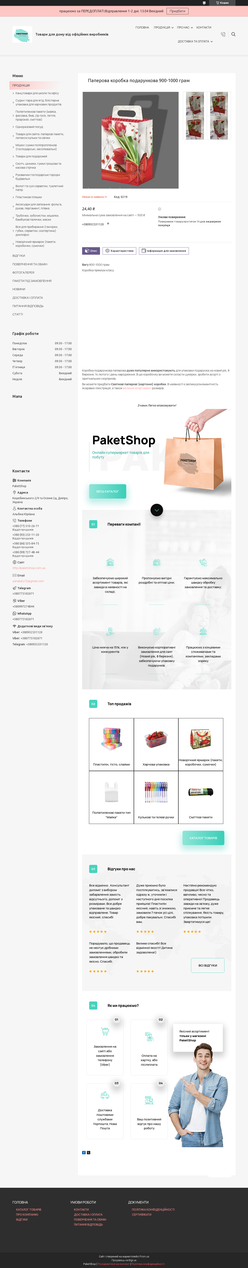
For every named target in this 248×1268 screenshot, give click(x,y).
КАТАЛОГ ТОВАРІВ (28, 1209)
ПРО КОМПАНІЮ (27, 1214)
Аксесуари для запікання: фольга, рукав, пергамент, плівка (39, 206)
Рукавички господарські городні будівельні (38, 177)
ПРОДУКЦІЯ (162, 27)
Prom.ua (144, 1256)
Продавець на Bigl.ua (124, 1260)
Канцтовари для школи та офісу (37, 93)
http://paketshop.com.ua (28, 568)
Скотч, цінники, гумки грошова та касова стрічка (38, 165)
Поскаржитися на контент (114, 1264)
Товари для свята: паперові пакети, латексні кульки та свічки (40, 136)
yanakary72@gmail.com (28, 581)
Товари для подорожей (31, 156)
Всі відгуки (208, 965)
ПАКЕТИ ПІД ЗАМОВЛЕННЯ (32, 281)
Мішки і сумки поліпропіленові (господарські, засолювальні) (36, 147)
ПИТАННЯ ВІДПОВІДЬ (28, 306)
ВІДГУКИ (18, 255)
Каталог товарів (203, 838)
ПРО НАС (183, 27)
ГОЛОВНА (142, 27)
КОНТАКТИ (203, 27)
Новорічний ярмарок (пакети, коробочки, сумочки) (36, 244)
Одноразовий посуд (29, 127)
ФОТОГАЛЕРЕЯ (23, 272)
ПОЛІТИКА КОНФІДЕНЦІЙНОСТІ (153, 1209)
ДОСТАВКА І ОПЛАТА (27, 297)
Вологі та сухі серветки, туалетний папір (39, 188)
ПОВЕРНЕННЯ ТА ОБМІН (29, 264)
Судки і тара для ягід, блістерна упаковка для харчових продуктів (38, 102)
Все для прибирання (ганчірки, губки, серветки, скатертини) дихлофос (37, 231)
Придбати (177, 11)
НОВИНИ (18, 289)
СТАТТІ (17, 314)
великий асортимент (137, 388)
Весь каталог (107, 491)
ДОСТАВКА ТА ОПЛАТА (193, 41)
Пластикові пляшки (29, 197)
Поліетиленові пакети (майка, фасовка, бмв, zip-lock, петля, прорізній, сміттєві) (36, 115)
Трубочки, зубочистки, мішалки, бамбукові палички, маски (37, 217)
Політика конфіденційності (148, 1264)
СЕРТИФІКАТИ (141, 1214)
